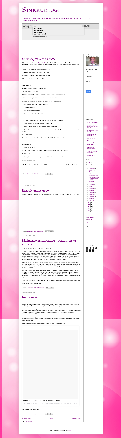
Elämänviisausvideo (35, 190)
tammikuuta (91, 200)
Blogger (69, 430)
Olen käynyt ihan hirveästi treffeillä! (91, 148)
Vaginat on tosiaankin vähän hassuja (92, 152)
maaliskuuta (92, 196)
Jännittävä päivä (91, 155)
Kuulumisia (29, 297)
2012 (89, 211)
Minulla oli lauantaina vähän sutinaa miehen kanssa (92, 126)
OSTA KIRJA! (90, 217)
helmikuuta (91, 198)
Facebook (89, 219)
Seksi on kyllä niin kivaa (92, 122)
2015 (89, 205)
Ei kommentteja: (40, 287)
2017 (89, 164)
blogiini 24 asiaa (42, 62)
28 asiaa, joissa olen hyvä (38, 59)
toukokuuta (91, 192)
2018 (89, 162)
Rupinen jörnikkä (91, 138)
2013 (89, 209)
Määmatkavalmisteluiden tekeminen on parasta (94, 178)
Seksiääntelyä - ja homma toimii (91, 135)
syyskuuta (91, 184)
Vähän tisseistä (90, 144)
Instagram (89, 221)
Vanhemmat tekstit (76, 418)
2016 (89, 203)
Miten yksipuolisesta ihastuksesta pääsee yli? (93, 141)
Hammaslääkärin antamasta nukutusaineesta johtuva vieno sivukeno (41, 400)
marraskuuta (92, 168)
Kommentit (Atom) (29, 421)
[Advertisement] (53, 47)
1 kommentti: (40, 173)
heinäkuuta (91, 188)
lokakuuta (91, 170)
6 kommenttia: (40, 231)
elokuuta (91, 186)
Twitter (88, 222)
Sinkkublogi (41, 9)
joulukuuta (91, 166)
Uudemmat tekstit (26, 418)
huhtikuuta (91, 194)
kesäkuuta (91, 190)
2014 (89, 206)
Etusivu (51, 418)
